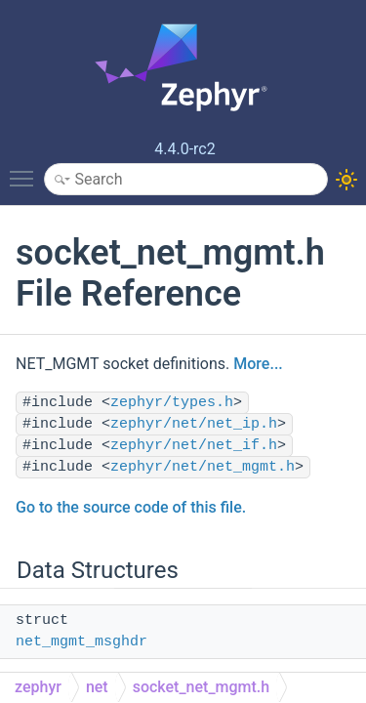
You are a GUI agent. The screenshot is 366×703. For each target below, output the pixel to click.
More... (257, 363)
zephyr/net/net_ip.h (193, 424)
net (97, 687)
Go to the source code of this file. (131, 507)
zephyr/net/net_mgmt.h (202, 467)
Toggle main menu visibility (26, 170)
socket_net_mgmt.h (201, 687)
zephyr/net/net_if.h (193, 445)
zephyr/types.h (171, 402)
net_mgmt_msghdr (81, 642)
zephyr (38, 687)
